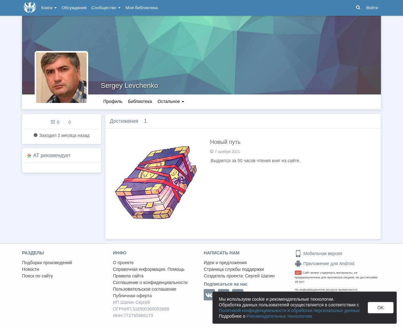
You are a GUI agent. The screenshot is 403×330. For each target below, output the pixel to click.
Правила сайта (128, 275)
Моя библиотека (142, 7)
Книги (49, 7)
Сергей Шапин (260, 275)
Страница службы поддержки (234, 269)
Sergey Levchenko (129, 85)
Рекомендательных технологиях (279, 316)
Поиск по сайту (37, 275)
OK (380, 307)
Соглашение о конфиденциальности (150, 282)
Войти (372, 7)
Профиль (112, 101)
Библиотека (140, 101)
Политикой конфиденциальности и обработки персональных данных (289, 310)
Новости (30, 269)
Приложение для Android (325, 263)
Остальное (171, 101)
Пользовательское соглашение (145, 289)
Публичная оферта (132, 295)
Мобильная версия (318, 253)
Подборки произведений (47, 262)
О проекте (123, 262)
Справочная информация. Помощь (149, 269)
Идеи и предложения (225, 262)
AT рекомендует (52, 155)
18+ (298, 272)
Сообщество (106, 7)
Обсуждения (74, 7)
